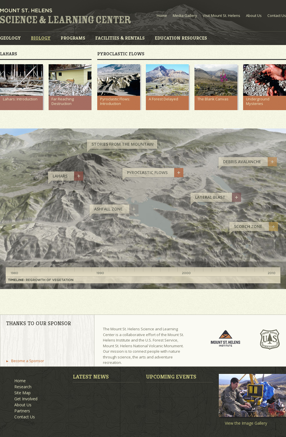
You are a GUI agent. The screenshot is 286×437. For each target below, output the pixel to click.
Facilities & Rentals (120, 38)
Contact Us (276, 15)
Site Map (22, 392)
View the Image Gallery (246, 423)
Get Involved (25, 398)
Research (22, 386)
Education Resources (181, 38)
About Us (254, 15)
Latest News (91, 376)
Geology (10, 38)
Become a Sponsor (27, 361)
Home (162, 15)
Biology (41, 38)
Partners (22, 410)
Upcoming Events (171, 376)
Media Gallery (185, 15)
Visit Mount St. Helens (221, 15)
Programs (73, 38)
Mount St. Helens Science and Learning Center (65, 16)
